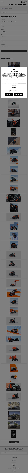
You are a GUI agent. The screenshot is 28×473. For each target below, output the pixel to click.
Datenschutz (14, 87)
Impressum (14, 85)
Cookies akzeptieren (18, 94)
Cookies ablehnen (9, 94)
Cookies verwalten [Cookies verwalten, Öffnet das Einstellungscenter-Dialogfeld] (13, 90)
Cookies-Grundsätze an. (22, 83)
